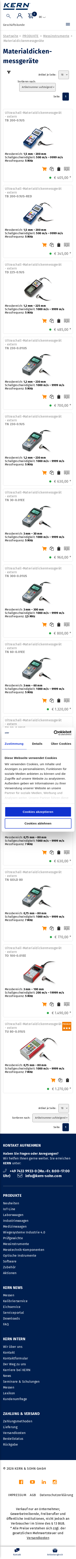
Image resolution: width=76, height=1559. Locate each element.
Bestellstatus (13, 1439)
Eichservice (12, 1307)
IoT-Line (9, 1209)
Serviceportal (13, 1313)
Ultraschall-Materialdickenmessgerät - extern (33, 116)
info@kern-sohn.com (39, 1176)
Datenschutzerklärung (56, 1495)
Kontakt (9, 1352)
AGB (33, 1495)
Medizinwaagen (15, 1226)
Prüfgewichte (13, 1238)
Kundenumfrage (15, 1399)
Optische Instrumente (19, 1255)
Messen (8, 1295)
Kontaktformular (15, 1358)
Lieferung (10, 1427)
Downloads (11, 1318)
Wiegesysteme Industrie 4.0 (24, 1232)
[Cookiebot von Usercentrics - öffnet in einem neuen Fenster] (54, 733)
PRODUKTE (30, 36)
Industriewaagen (16, 1221)
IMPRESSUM (17, 1495)
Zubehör (9, 1267)
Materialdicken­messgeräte (23, 41)
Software (10, 1261)
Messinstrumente (56, 36)
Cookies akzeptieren (38, 811)
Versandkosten (14, 1433)
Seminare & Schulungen (21, 1381)
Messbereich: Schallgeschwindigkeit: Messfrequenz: (34, 157)
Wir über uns (12, 1347)
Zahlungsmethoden (17, 1421)
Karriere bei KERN (16, 1370)
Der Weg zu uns (14, 1364)
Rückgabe (10, 1444)
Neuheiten (11, 1203)
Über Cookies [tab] (61, 743)
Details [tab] (37, 743)
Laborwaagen (13, 1215)
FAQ (6, 1324)
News (7, 1376)
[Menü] (68, 25)
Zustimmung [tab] (14, 743)
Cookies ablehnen (38, 823)
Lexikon (9, 1393)
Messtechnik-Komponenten (23, 1250)
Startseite (10, 36)
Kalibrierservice (15, 1301)
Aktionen (10, 1273)
